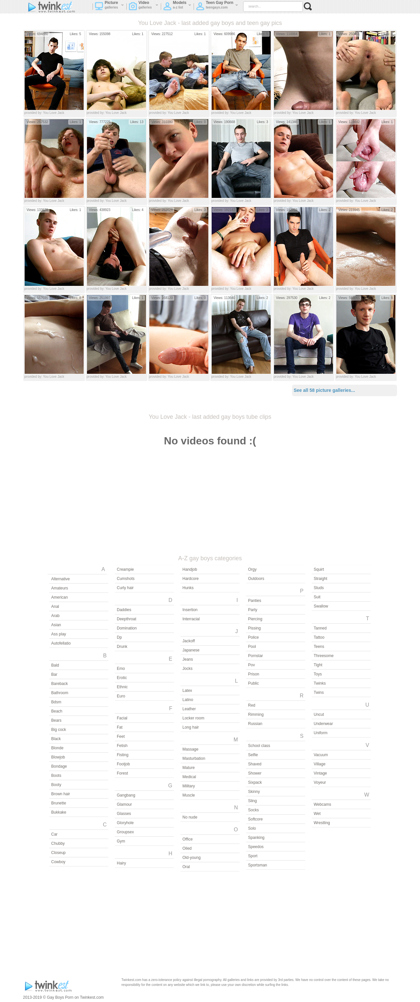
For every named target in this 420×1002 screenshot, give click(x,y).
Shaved (255, 764)
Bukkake (58, 812)
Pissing (254, 628)
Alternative (60, 579)
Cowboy (58, 862)
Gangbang (126, 795)
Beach (56, 711)
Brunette (58, 803)
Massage (190, 749)
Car (54, 834)
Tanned (320, 628)
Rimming (255, 714)
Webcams (322, 804)
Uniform (320, 733)
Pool (252, 646)
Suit (317, 597)
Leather (189, 709)
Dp (119, 637)
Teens (319, 646)
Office (187, 839)
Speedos (255, 846)
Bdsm (56, 702)
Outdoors (256, 578)
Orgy (252, 569)
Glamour (124, 804)
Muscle (188, 795)
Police (253, 637)
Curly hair (125, 588)
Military (188, 786)
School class (259, 745)
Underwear (323, 723)
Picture (109, 6)
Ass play (58, 634)
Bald (55, 665)
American (59, 597)
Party (252, 610)
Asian (56, 625)
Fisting (122, 755)
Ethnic (122, 687)
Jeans (187, 659)
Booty (56, 784)
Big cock (58, 729)
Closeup (58, 852)
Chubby (58, 843)
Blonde (57, 748)
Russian (255, 723)
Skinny (254, 791)
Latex (187, 690)
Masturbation (193, 758)
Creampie (125, 569)
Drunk (122, 646)
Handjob (189, 569)
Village (320, 764)
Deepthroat (126, 619)
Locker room (193, 718)
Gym (121, 841)
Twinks (320, 683)
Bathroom (59, 693)
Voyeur (320, 782)
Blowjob (58, 757)
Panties (254, 600)
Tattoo (319, 637)
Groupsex (125, 832)
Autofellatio (61, 643)
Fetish (122, 745)
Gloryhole (125, 823)
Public (253, 683)
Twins (319, 692)
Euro (121, 696)
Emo (121, 668)
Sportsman (257, 865)
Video (143, 6)
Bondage (59, 766)
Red (251, 705)
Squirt (319, 569)
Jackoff (188, 641)
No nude (189, 817)
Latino (187, 699)
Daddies (124, 610)
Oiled (187, 848)
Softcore (255, 819)
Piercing (255, 619)
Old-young (191, 857)
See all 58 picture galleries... (324, 390)
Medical (189, 777)
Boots (56, 775)
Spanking (256, 837)
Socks (253, 810)
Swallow (321, 606)
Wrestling (322, 823)
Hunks (188, 588)
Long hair (190, 727)
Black (56, 738)
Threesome (324, 655)
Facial (122, 718)
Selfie (253, 755)
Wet (317, 813)
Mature (188, 767)
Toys (318, 674)
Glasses (124, 813)
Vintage (320, 773)
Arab (55, 615)
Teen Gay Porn (217, 6)
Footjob (123, 764)
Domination (127, 628)
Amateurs (59, 588)
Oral (186, 866)
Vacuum (321, 755)
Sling (252, 801)
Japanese (191, 650)
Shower (255, 773)
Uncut (319, 714)
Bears (56, 720)
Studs (319, 588)
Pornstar (255, 655)
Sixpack (255, 782)
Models (177, 6)
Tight (318, 665)
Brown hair (60, 794)
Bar (54, 674)
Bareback (59, 683)
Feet (121, 736)
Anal (55, 606)
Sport (253, 856)
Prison (253, 674)
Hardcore (190, 578)
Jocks (187, 668)
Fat (119, 727)
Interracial (191, 619)
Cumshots (126, 578)
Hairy (121, 863)
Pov (251, 665)
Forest (122, 773)
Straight (320, 578)
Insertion (190, 610)
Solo (252, 828)
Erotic (122, 677)
